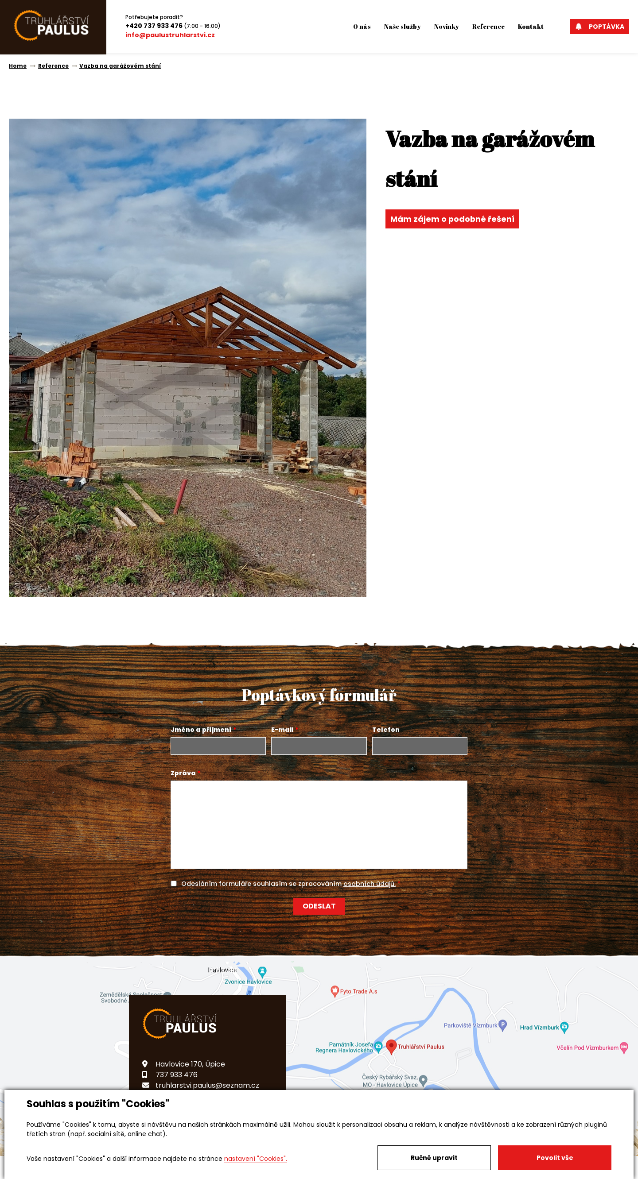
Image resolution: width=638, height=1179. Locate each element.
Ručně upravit (434, 1157)
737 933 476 (170, 1075)
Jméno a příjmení (201, 729)
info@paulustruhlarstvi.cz (170, 35)
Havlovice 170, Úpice (183, 1064)
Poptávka (599, 26)
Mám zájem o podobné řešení (452, 218)
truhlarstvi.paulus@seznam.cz (200, 1085)
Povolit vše (555, 1157)
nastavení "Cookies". (255, 1158)
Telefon (386, 729)
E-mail (282, 729)
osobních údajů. (369, 883)
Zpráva (183, 773)
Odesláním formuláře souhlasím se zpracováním (288, 884)
